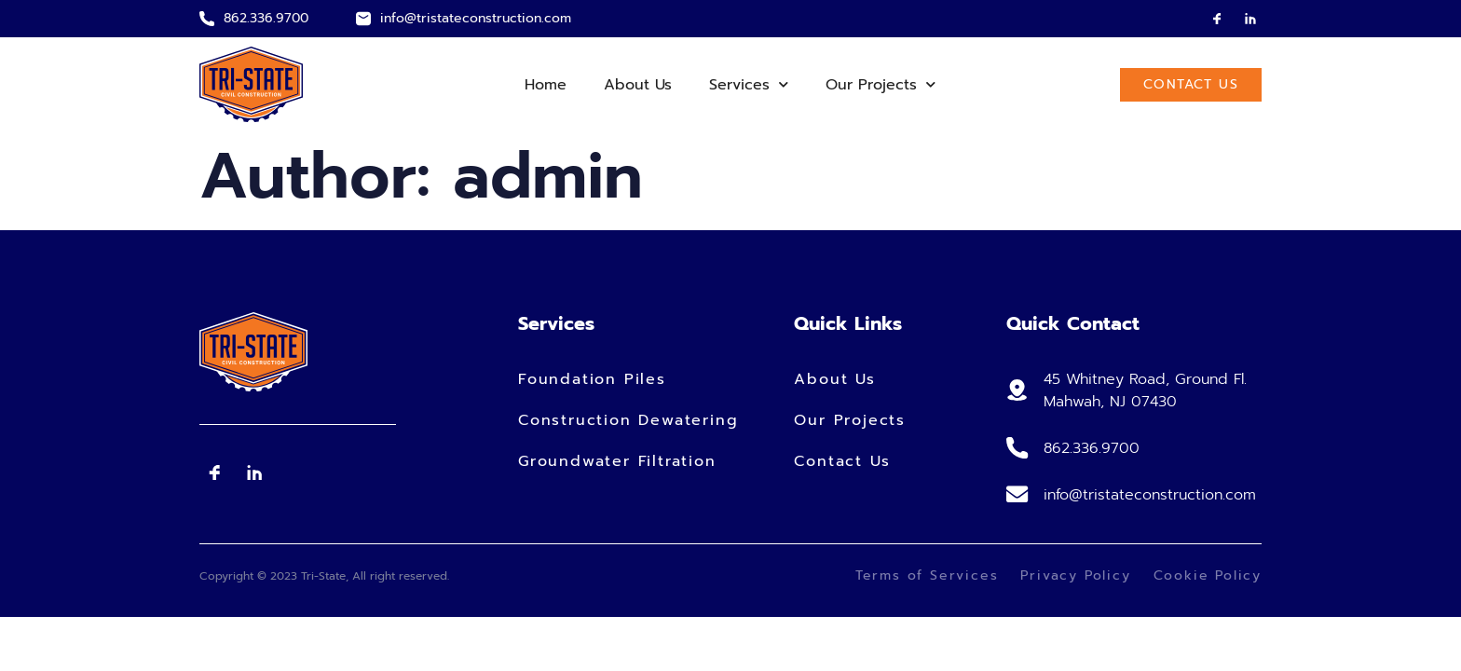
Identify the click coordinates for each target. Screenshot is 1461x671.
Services (748, 84)
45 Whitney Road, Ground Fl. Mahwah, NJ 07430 (1143, 390)
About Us (638, 85)
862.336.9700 (266, 18)
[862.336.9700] (206, 18)
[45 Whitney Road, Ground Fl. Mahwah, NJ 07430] (1016, 390)
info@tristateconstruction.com (475, 18)
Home (546, 85)
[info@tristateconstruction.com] (363, 18)
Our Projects (880, 84)
